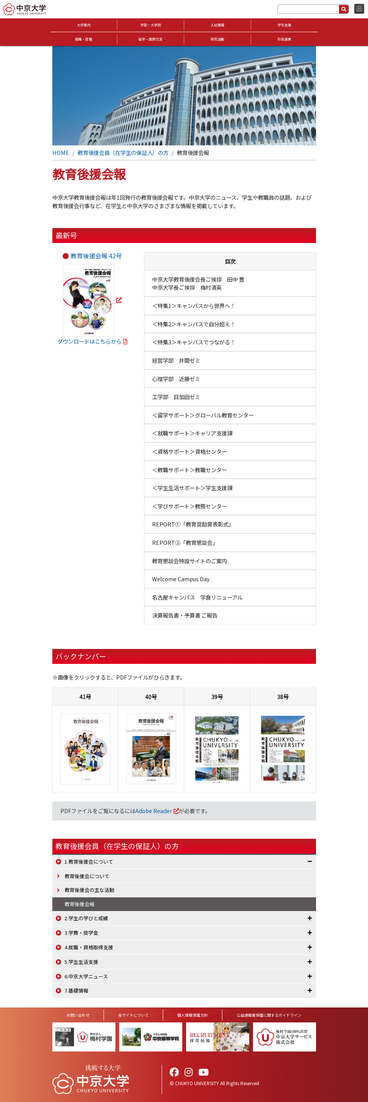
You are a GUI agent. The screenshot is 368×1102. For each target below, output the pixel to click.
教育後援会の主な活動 (89, 889)
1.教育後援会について (89, 861)
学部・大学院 (150, 25)
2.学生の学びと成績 (86, 918)
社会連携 (284, 39)
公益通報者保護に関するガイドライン (269, 1015)
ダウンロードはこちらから (89, 341)
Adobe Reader (153, 811)
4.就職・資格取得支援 (89, 947)
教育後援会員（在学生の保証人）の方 (123, 152)
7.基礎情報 (76, 990)
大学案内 (84, 25)
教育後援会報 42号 (96, 255)
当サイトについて (133, 1015)
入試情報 (217, 25)
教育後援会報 (79, 904)
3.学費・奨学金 (81, 932)
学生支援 (284, 25)
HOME (60, 152)
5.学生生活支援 (81, 961)
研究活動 (217, 39)
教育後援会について (87, 876)
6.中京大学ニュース (86, 976)
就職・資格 (83, 39)
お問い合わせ (77, 1015)
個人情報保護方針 (192, 1015)
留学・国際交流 (150, 39)
